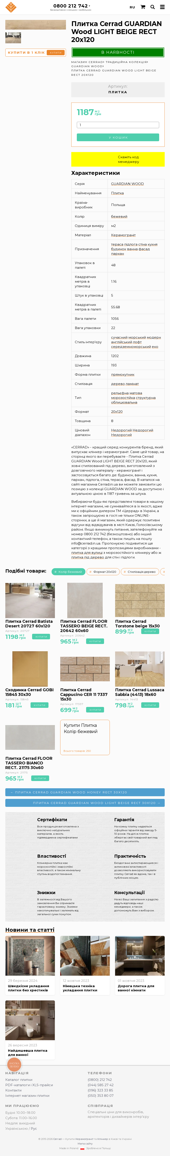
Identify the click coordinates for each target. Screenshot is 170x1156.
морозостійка (123, 398)
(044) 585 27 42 (101, 1085)
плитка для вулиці (86, 552)
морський (137, 337)
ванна (132, 249)
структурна (146, 398)
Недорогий (121, 430)
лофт (137, 342)
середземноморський (131, 347)
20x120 (117, 411)
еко (155, 347)
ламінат (132, 384)
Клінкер (102, 1139)
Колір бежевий (70, 571)
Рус (34, 1128)
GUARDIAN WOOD (127, 184)
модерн (154, 337)
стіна (142, 244)
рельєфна (120, 393)
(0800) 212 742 (100, 1080)
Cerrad (57, 1139)
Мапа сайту (85, 1143)
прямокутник (122, 374)
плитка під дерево (87, 557)
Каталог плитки (18, 1080)
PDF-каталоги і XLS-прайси (29, 1085)
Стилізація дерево (142, 571)
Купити (56, 52)
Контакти (13, 1090)
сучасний (119, 337)
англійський (121, 342)
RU (132, 7)
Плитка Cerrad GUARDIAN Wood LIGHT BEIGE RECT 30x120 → (97, 803)
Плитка (117, 193)
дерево (118, 384)
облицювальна (124, 402)
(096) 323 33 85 (100, 1090)
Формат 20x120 (104, 571)
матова (135, 393)
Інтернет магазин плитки (27, 1095)
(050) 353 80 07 (101, 1095)
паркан (117, 253)
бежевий (119, 216)
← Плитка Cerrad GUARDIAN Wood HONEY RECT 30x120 (69, 792)
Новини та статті (29, 930)
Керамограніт (123, 235)
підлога (130, 244)
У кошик (118, 137)
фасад (144, 249)
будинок (118, 249)
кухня (152, 244)
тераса (117, 244)
